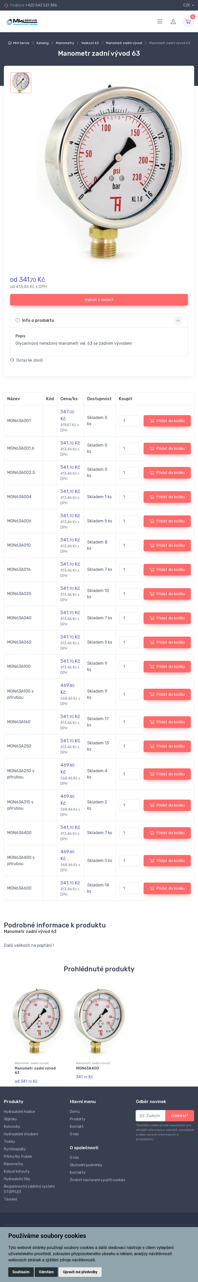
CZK (187, 5)
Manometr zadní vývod (124, 43)
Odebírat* (179, 1115)
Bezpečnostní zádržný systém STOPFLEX (29, 1189)
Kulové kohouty (17, 1171)
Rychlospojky (15, 1149)
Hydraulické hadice (19, 1111)
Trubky (9, 1141)
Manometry (65, 43)
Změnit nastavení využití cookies (97, 1180)
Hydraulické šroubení (21, 1134)
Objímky (10, 1119)
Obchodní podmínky (86, 1165)
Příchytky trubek (18, 1156)
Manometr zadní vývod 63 (35, 1070)
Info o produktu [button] (34, 320)
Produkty (77, 1119)
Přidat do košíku (167, 420)
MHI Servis (21, 43)
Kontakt (77, 1126)
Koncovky (12, 1126)
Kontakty (78, 1172)
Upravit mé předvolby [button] (80, 1272)
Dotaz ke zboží (26, 360)
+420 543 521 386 (41, 5)
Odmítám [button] (46, 1272)
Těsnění (10, 1199)
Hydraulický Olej (17, 1179)
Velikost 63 (90, 43)
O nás (74, 1134)
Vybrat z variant (99, 299)
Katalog (43, 43)
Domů (75, 1111)
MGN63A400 (87, 1068)
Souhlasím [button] (21, 1272)
